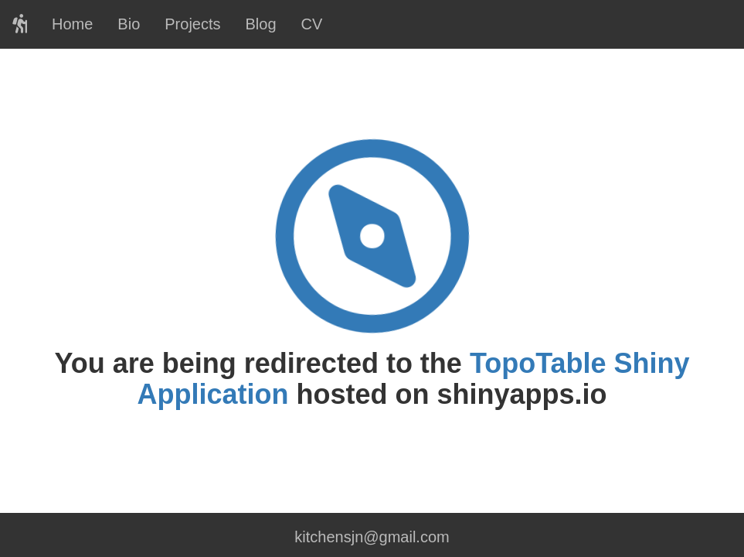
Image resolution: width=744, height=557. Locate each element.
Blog (261, 23)
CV (312, 23)
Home (72, 23)
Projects (192, 23)
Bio (128, 23)
